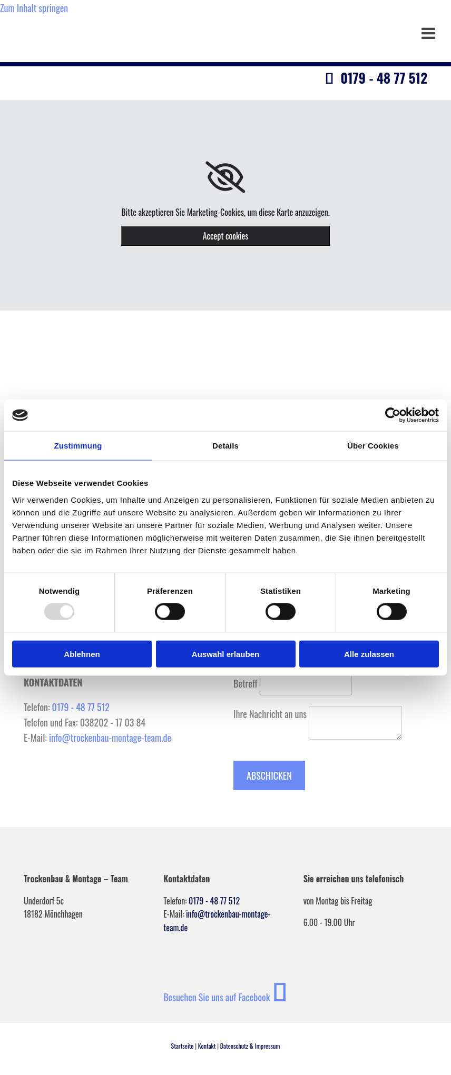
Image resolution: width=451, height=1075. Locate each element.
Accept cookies (226, 236)
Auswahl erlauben (225, 653)
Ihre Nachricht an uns (270, 714)
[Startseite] (114, 94)
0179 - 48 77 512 (81, 707)
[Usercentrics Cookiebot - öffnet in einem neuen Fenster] (393, 415)
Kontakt (207, 1045)
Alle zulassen (369, 653)
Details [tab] (225, 445)
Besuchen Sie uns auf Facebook (225, 997)
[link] (225, 177)
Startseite (182, 1045)
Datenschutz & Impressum (250, 1045)
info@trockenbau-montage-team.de (110, 737)
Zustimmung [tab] (78, 445)
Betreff (245, 683)
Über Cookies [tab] (373, 445)
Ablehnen (82, 653)
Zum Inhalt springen (34, 8)
